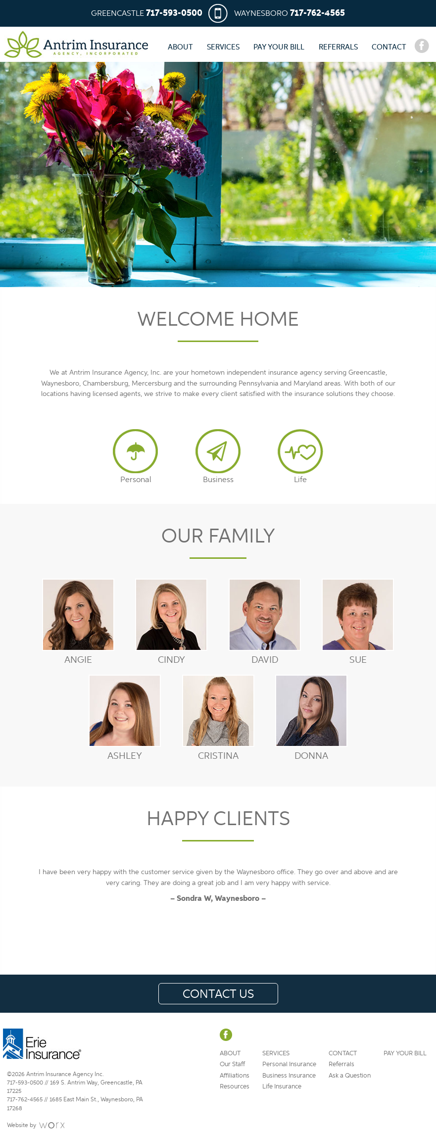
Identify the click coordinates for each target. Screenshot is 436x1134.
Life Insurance (281, 1086)
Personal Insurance (289, 1064)
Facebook (421, 46)
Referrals (338, 46)
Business (218, 479)
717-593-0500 (174, 13)
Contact (389, 46)
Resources (234, 1086)
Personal (135, 479)
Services (223, 46)
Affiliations (234, 1075)
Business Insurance (289, 1075)
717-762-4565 (317, 13)
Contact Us (218, 993)
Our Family (218, 535)
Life (300, 479)
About (180, 46)
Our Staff (232, 1064)
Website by (21, 1125)
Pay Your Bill (278, 46)
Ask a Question (350, 1075)
